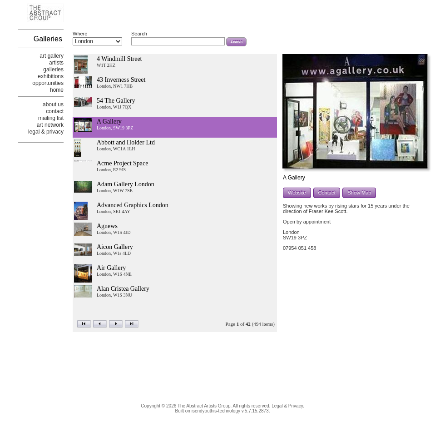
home (57, 90)
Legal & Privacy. (288, 405)
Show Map (359, 192)
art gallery (52, 56)
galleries (53, 69)
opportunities (48, 83)
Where (80, 33)
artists (56, 63)
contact (55, 111)
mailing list (51, 118)
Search (139, 33)
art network (50, 125)
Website (297, 192)
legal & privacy (46, 132)
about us (53, 104)
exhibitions (51, 76)
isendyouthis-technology (216, 410)
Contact (327, 192)
